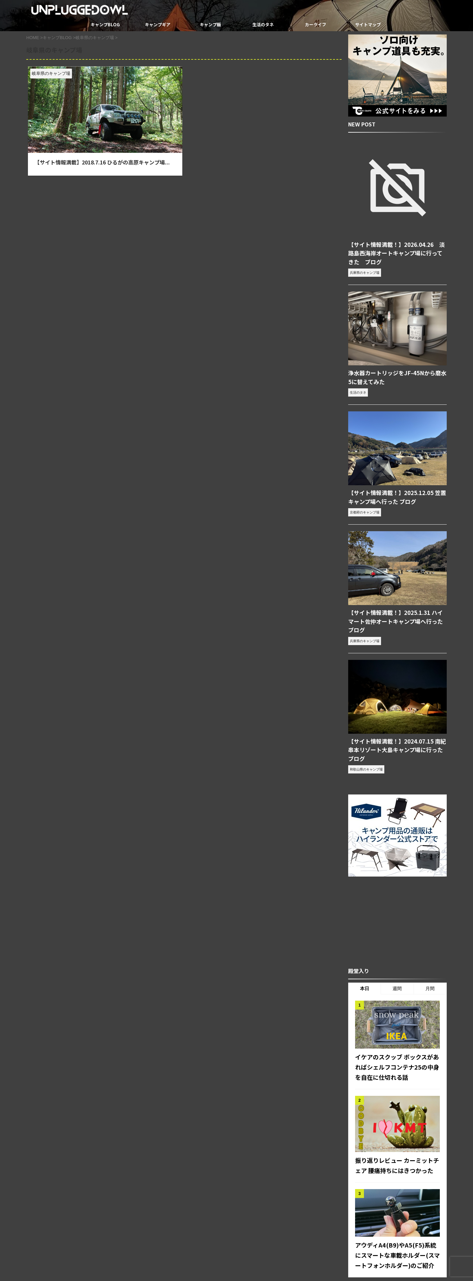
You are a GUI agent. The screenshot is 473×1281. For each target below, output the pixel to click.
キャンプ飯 (210, 24)
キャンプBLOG (105, 24)
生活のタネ (263, 24)
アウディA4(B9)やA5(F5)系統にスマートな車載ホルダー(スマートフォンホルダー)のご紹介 (396, 1213)
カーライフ (315, 24)
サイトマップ (368, 24)
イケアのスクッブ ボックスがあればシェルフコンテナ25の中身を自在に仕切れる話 (397, 1029)
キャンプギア (157, 24)
